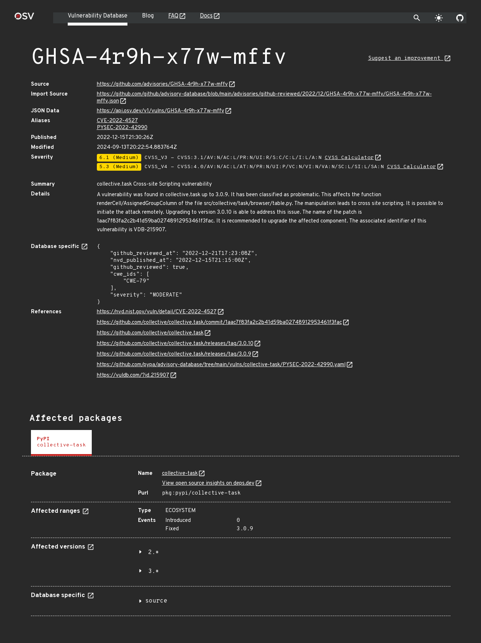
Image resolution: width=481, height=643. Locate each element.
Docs (206, 16)
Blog (148, 16)
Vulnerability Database (97, 16)
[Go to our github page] (460, 18)
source (156, 601)
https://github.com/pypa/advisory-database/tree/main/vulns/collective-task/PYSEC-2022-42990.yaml (221, 364)
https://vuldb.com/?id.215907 (133, 375)
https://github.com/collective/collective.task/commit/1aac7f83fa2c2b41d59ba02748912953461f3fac (219, 322)
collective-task (180, 473)
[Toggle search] (417, 18)
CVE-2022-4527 (117, 120)
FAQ (173, 16)
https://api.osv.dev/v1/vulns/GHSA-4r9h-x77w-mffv (160, 111)
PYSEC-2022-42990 (122, 127)
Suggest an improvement (405, 58)
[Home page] (24, 18)
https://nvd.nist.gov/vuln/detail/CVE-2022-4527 (157, 312)
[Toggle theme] (438, 18)
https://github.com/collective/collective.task (150, 333)
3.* (153, 571)
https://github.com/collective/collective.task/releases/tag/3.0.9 (174, 354)
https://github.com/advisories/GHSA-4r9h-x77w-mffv (162, 84)
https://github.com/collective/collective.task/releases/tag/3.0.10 (175, 343)
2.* (153, 552)
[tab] (61, 443)
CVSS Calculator (349, 158)
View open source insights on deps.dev (208, 483)
